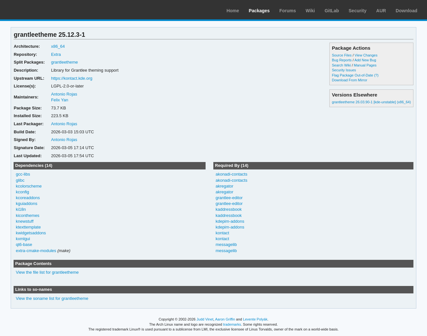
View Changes (366, 55)
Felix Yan (59, 99)
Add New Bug (365, 60)
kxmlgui (23, 238)
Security (358, 10)
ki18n (21, 209)
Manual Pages (365, 65)
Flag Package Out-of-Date (352, 75)
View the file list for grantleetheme (47, 272)
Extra (56, 54)
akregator (224, 186)
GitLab (332, 10)
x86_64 (58, 46)
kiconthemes (27, 215)
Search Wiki (341, 65)
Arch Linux (35, 9)
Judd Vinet (205, 319)
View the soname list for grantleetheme (52, 298)
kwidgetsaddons (31, 232)
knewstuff (25, 221)
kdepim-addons (230, 221)
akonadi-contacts (231, 174)
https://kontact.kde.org (71, 78)
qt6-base (24, 244)
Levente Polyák (255, 319)
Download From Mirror (349, 80)
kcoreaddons (28, 197)
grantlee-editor (229, 197)
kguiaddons (26, 203)
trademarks (232, 324)
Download (406, 10)
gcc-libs (23, 174)
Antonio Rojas (64, 94)
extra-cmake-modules (36, 250)
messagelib (226, 244)
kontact (222, 232)
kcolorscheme (29, 186)
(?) (376, 75)
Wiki (310, 10)
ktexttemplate (28, 227)
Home (233, 10)
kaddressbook (229, 209)
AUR (381, 10)
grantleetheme (64, 62)
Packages (259, 10)
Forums (287, 10)
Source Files (342, 55)
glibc (20, 180)
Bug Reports (342, 60)
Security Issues (344, 70)
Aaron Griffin (225, 319)
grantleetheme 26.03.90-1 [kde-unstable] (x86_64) (371, 102)
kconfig (22, 191)
